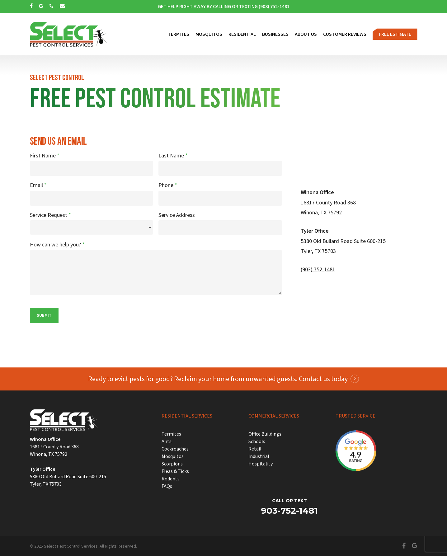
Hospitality (260, 463)
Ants (167, 441)
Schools (256, 441)
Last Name (173, 156)
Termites (171, 434)
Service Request (50, 215)
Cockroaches (175, 449)
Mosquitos (173, 456)
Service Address (176, 215)
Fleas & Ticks (175, 471)
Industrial (258, 456)
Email (38, 185)
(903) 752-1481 (318, 269)
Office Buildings (264, 434)
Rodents (171, 478)
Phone (167, 185)
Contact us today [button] (323, 379)
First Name (44, 156)
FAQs (167, 486)
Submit (44, 315)
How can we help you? (57, 245)
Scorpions (172, 463)
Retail (254, 449)
